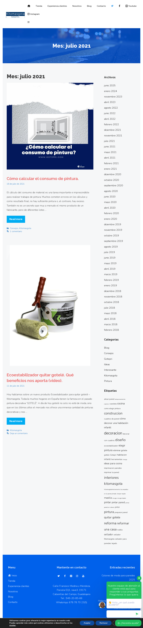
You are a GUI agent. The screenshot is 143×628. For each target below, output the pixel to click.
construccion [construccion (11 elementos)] (113, 413)
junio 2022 (110, 113)
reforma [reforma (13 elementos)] (110, 523)
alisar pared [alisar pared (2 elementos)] (109, 399)
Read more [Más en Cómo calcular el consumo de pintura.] (15, 219)
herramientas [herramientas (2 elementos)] (116, 459)
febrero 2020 (111, 213)
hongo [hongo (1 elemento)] (125, 459)
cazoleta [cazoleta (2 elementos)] (113, 404)
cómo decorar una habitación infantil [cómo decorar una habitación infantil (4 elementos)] (116, 423)
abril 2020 (110, 207)
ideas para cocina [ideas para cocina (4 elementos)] (113, 463)
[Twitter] (58, 576)
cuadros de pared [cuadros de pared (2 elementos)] (111, 419)
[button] (28, 22)
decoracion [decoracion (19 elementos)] (113, 433)
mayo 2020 (110, 202)
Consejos (14, 228)
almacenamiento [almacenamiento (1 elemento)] (120, 399)
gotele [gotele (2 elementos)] (106, 455)
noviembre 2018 (113, 296)
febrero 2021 (111, 163)
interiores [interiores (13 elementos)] (111, 477)
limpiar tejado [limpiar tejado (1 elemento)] (121, 494)
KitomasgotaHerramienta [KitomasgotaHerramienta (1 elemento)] (112, 489)
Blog (89, 6)
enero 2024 (110, 91)
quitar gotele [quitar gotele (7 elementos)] (112, 517)
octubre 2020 (111, 180)
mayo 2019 (110, 263)
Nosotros (77, 6)
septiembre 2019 (113, 241)
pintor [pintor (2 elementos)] (117, 507)
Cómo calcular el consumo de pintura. (43, 178)
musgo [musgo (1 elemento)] (114, 498)
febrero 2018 (111, 330)
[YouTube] (83, 576)
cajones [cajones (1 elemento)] (106, 404)
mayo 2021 (110, 152)
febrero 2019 (111, 280)
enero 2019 (110, 285)
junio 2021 (110, 146)
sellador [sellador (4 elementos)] (108, 534)
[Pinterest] (71, 576)
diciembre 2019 (112, 224)
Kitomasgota (25, 228)
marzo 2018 (110, 324)
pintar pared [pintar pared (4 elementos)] (118, 502)
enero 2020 (110, 219)
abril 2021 (110, 157)
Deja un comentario (19, 433)
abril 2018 (110, 319)
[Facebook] (64, 576)
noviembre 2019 (113, 230)
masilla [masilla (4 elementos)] (108, 497)
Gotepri (108, 359)
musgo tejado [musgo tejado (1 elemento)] (121, 498)
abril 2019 (110, 268)
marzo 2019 (110, 274)
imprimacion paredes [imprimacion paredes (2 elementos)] (113, 468)
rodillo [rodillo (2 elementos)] (120, 530)
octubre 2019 (111, 235)
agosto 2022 (111, 107)
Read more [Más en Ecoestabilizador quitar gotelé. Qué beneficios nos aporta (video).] (15, 421)
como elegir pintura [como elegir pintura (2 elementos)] (112, 408)
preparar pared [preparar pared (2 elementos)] (121, 512)
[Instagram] (77, 576)
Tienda (39, 6)
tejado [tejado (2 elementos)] (114, 543)
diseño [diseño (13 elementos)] (120, 439)
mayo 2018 (110, 313)
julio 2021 (109, 141)
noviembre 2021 (113, 135)
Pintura (108, 381)
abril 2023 (110, 102)
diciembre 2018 (112, 291)
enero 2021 (110, 168)
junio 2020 (110, 196)
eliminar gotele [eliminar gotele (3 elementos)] (120, 450)
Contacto (101, 6)
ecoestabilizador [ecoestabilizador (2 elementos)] (111, 446)
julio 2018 (109, 307)
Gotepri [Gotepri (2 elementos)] (113, 455)
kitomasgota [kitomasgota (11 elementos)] (113, 483)
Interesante (110, 370)
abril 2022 (110, 119)
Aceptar (87, 623)
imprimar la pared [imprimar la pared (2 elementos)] (111, 472)
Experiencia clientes (57, 6)
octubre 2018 (111, 302)
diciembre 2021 (112, 130)
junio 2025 (110, 85)
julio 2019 (109, 252)
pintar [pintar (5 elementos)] (107, 502)
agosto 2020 (111, 191)
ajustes (12, 625)
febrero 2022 (111, 124)
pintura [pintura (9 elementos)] (109, 512)
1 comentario (16, 231)
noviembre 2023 (113, 96)
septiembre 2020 (113, 185)
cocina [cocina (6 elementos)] (121, 403)
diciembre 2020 (112, 174)
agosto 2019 (111, 246)
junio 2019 (110, 257)
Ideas (107, 364)
